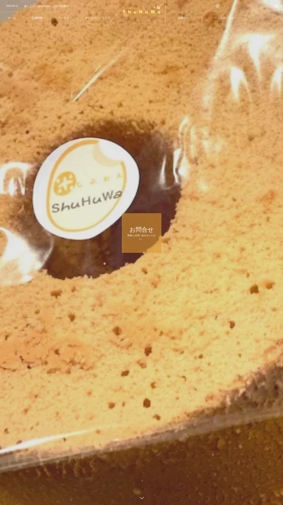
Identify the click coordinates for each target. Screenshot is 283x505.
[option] (59, 6)
